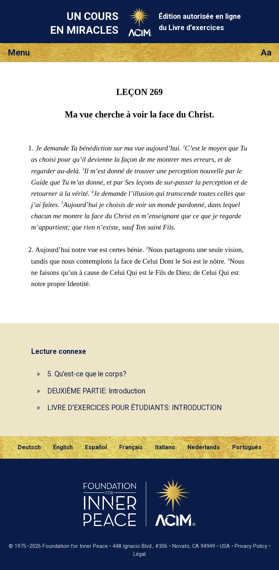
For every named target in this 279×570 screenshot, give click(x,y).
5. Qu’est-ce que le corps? (86, 374)
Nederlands (203, 447)
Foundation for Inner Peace (75, 546)
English (63, 447)
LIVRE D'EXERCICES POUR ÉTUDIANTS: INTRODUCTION (134, 408)
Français (131, 447)
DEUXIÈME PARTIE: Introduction (96, 391)
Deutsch (29, 447)
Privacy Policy (251, 546)
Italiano (165, 447)
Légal (139, 554)
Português (247, 447)
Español (96, 447)
